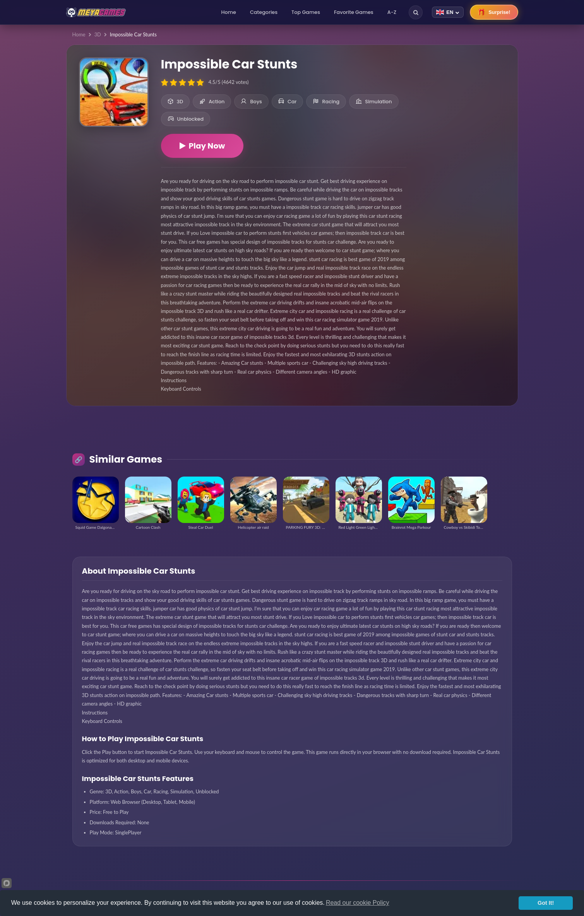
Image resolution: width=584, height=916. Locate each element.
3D (97, 34)
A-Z (392, 12)
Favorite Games (353, 12)
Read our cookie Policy (357, 902)
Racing (326, 101)
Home (228, 12)
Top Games (305, 12)
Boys (251, 101)
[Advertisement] (462, 100)
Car (287, 101)
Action (211, 101)
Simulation (374, 101)
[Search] (416, 12)
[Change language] (448, 12)
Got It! (546, 903)
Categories (263, 12)
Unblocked (186, 119)
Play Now (202, 145)
